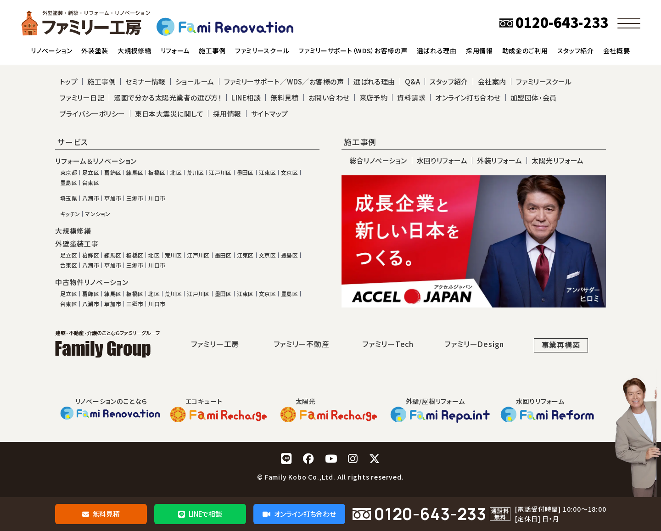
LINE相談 (246, 97)
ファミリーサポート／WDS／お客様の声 (284, 81)
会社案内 (492, 81)
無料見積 (100, 514)
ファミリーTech (388, 343)
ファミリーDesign (474, 343)
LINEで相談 (200, 514)
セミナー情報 (145, 81)
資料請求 (411, 97)
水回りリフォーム (442, 160)
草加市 (112, 198)
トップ (69, 81)
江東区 (267, 172)
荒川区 (195, 172)
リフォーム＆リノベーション (96, 161)
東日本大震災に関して (169, 113)
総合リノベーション (378, 160)
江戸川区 (220, 172)
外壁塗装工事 (77, 244)
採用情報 (227, 113)
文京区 (289, 172)
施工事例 (101, 81)
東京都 (68, 172)
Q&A (412, 81)
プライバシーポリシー (92, 113)
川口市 (156, 198)
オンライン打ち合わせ (299, 514)
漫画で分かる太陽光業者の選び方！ (168, 97)
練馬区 (134, 172)
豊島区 (68, 182)
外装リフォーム (499, 160)
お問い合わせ (329, 97)
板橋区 (156, 172)
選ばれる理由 (374, 81)
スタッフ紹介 (449, 81)
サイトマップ (269, 113)
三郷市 (134, 198)
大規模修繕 (73, 231)
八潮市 (90, 198)
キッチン (70, 214)
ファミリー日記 (82, 97)
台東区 (90, 182)
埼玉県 (68, 198)
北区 (176, 172)
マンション (97, 214)
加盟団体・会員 (533, 97)
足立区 (90, 172)
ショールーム (194, 81)
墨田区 (245, 172)
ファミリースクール (544, 81)
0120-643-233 (430, 514)
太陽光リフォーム (558, 160)
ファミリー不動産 (301, 343)
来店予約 (373, 97)
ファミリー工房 (215, 343)
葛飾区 (112, 172)
